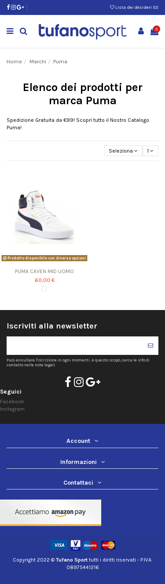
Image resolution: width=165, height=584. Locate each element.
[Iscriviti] (150, 345)
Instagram (12, 409)
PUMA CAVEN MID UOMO (44, 271)
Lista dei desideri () (134, 7)
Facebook (12, 401)
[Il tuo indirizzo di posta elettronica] (75, 345)
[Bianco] (44, 288)
